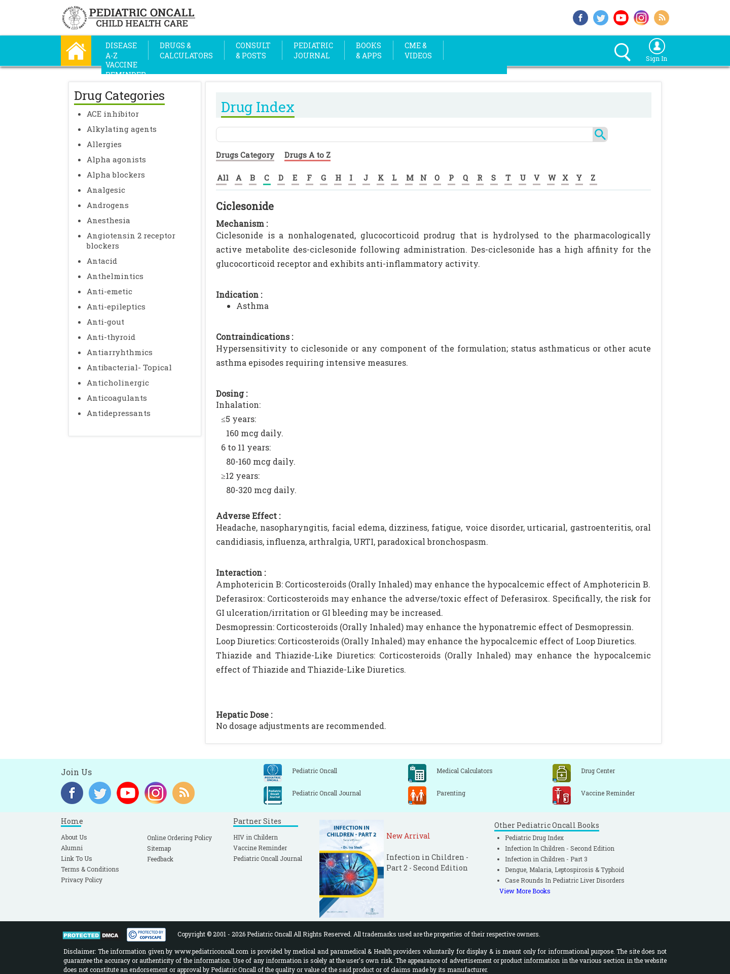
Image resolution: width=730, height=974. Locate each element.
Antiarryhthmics (120, 352)
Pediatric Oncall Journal (267, 858)
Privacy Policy (81, 880)
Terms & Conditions (90, 869)
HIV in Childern (255, 837)
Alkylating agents (122, 129)
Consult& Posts (253, 50)
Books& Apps (369, 50)
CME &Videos (418, 50)
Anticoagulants (117, 398)
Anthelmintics (115, 276)
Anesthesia (108, 220)
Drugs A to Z (307, 155)
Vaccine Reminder (260, 848)
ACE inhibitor (113, 114)
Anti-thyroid (111, 337)
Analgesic (106, 190)
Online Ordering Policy (179, 837)
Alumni (72, 848)
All (223, 177)
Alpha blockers (116, 174)
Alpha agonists (116, 159)
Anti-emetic (109, 291)
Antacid (102, 261)
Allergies (104, 144)
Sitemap (159, 848)
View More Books (525, 891)
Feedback (160, 859)
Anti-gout (105, 322)
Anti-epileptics (116, 306)
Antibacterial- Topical (129, 367)
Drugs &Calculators (186, 50)
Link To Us (76, 858)
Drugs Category (245, 155)
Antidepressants (119, 413)
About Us (74, 837)
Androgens (108, 205)
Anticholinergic (118, 382)
